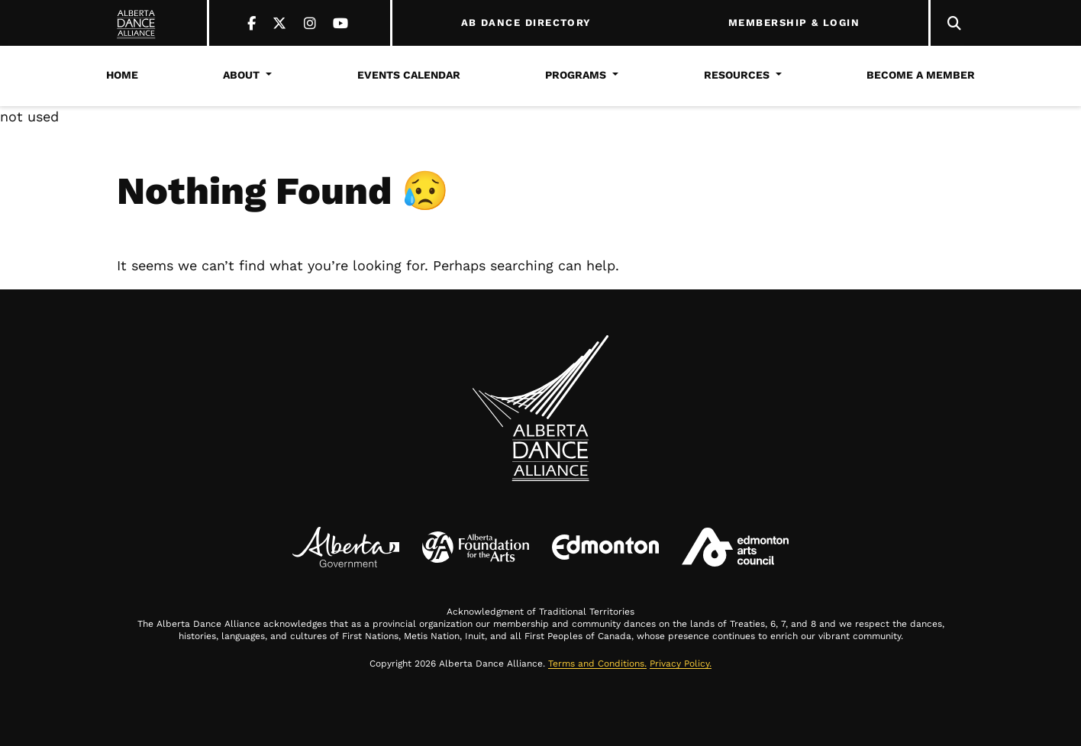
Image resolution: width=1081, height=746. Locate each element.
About (241, 75)
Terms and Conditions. (597, 663)
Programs (575, 75)
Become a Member (920, 75)
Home (122, 75)
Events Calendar (408, 75)
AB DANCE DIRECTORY (526, 23)
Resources (737, 75)
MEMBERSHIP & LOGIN (794, 23)
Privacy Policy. (681, 663)
